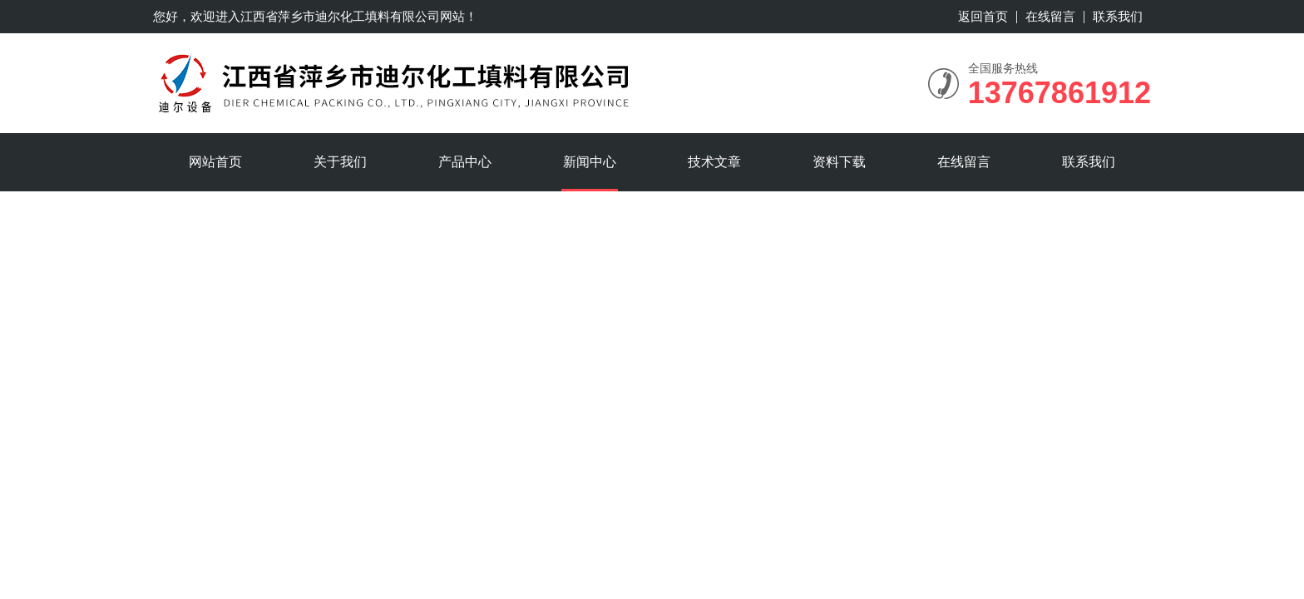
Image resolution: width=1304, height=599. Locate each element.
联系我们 (1118, 16)
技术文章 (714, 162)
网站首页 (215, 162)
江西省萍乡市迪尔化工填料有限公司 (340, 16)
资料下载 (839, 162)
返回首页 (983, 16)
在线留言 (1050, 16)
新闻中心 (589, 162)
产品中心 (464, 162)
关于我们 (340, 162)
